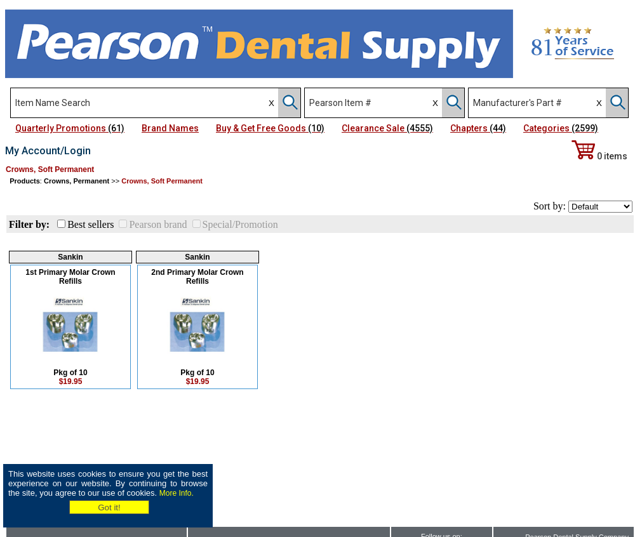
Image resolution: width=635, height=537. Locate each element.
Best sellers (90, 224)
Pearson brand (158, 224)
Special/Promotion (240, 224)
